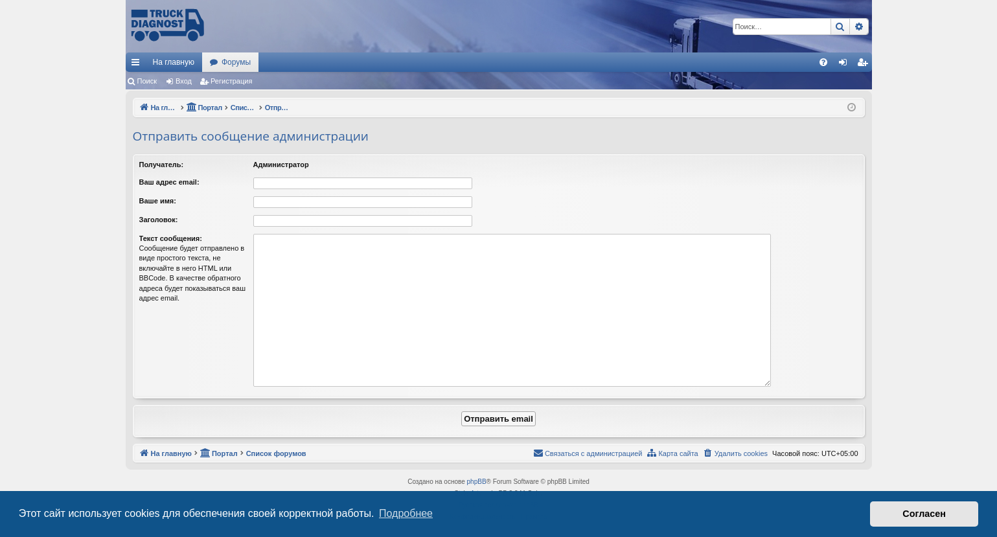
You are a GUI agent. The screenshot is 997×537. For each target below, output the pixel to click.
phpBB (477, 481)
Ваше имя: (157, 201)
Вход (184, 81)
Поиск (147, 81)
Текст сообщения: (170, 238)
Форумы (236, 62)
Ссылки (138, 65)
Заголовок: (158, 219)
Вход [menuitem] (846, 65)
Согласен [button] (924, 513)
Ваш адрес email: (169, 182)
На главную (173, 62)
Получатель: (161, 164)
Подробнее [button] (406, 513)
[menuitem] (823, 62)
